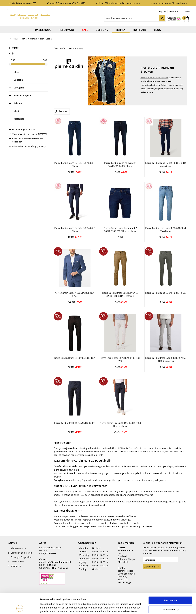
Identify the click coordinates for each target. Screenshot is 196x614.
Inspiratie (139, 30)
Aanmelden (150, 564)
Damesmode (43, 30)
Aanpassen (171, 590)
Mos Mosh (123, 559)
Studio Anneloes (126, 548)
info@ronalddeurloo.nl (59, 559)
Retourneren (17, 559)
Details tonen (47, 608)
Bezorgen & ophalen (21, 554)
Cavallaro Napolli (126, 571)
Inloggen (162, 11)
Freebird (122, 553)
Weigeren (170, 599)
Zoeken (162, 18)
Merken (121, 30)
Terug (14, 38)
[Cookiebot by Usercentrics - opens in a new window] (19, 608)
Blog (157, 30)
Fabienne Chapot (126, 556)
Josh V (121, 551)
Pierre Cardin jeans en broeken (154, 77)
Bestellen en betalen (21, 550)
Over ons (102, 30)
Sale (85, 30)
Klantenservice (18, 546)
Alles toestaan (170, 581)
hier (172, 548)
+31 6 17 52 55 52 (59, 565)
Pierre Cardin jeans (138, 448)
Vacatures (16, 563)
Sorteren (63, 111)
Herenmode (66, 30)
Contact (186, 11)
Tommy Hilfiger (125, 568)
